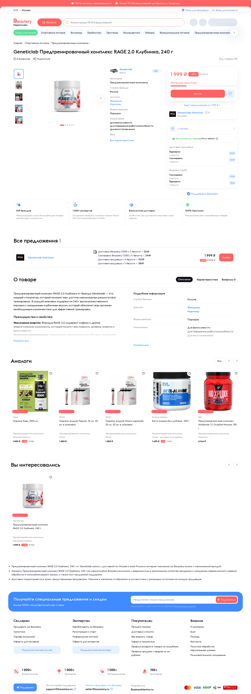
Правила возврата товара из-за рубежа (154, 646)
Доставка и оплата (142, 631)
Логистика (19, 631)
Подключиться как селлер (37, 649)
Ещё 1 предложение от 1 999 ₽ (201, 105)
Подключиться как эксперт (96, 649)
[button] (101, 98)
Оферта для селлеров (26, 641)
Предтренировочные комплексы (70, 43)
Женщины (116, 100)
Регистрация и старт (84, 631)
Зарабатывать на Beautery (87, 626)
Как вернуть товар (142, 636)
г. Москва (183, 128)
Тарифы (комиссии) (24, 636)
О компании (197, 626)
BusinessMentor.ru (142, 689)
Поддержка (25, 687)
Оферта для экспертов (85, 641)
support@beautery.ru (59, 689)
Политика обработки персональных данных (202, 648)
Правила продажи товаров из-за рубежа (150, 653)
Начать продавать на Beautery (103, 685)
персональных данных (185, 606)
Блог (192, 631)
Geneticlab (126, 69)
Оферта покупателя (143, 641)
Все (219, 360)
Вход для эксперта (226, 10)
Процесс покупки (141, 626)
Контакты (195, 641)
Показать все (21, 340)
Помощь (195, 636)
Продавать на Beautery (27, 626)
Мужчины (115, 104)
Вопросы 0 (229, 279)
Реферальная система (85, 636)
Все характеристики (122, 140)
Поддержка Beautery (202, 194)
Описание (184, 279)
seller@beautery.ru (97, 689)
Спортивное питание (37, 43)
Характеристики (207, 279)
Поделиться (43, 58)
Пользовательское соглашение (208, 655)
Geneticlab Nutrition (190, 112)
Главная (18, 43)
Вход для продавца (197, 10)
